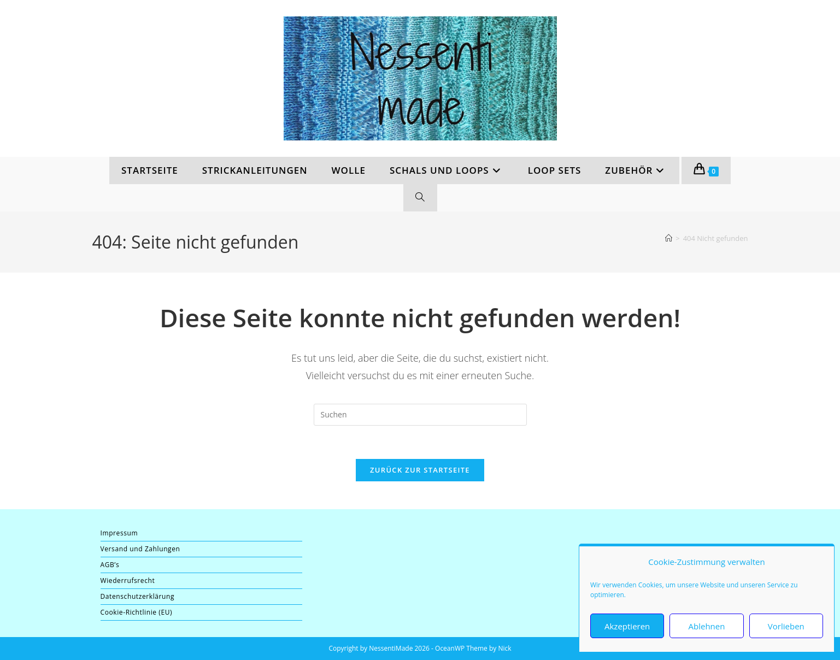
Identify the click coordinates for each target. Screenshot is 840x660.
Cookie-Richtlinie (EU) (137, 612)
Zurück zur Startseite (420, 470)
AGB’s (110, 564)
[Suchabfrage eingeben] (420, 415)
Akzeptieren (627, 626)
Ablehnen (707, 626)
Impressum (119, 533)
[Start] (668, 238)
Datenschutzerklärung (138, 596)
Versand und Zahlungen (140, 548)
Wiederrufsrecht (128, 580)
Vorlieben (786, 626)
